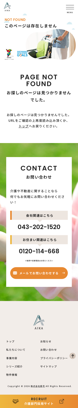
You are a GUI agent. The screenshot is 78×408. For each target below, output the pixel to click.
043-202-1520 (39, 227)
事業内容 (11, 358)
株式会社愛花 (38, 386)
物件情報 (11, 374)
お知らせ (45, 341)
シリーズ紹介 (14, 366)
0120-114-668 (39, 251)
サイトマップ (48, 366)
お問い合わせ (48, 349)
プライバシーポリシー (54, 358)
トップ (24, 126)
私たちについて (15, 349)
